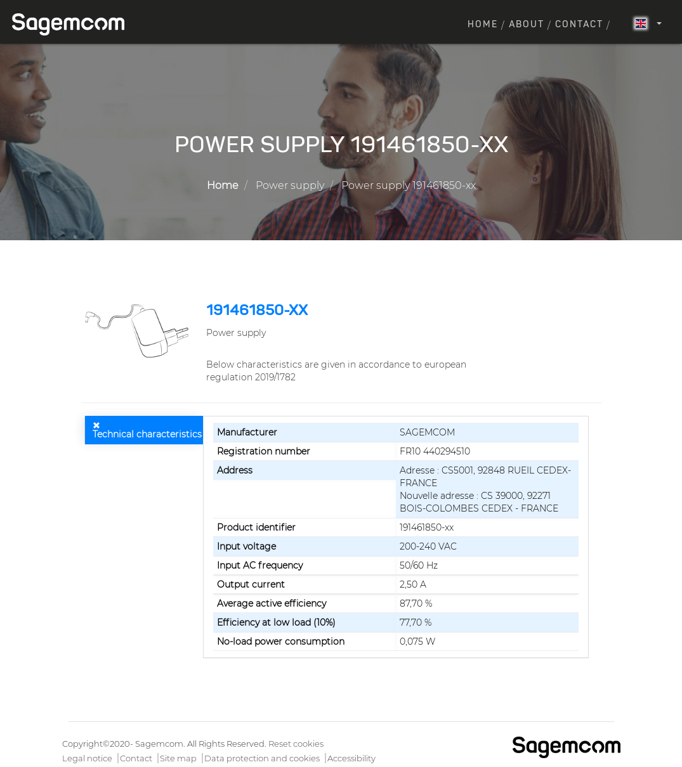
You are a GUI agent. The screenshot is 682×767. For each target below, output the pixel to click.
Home (483, 24)
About (526, 24)
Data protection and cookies (262, 758)
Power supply (290, 185)
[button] (139, 330)
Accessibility (351, 758)
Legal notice (87, 758)
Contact (579, 24)
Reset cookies (296, 743)
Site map (178, 758)
